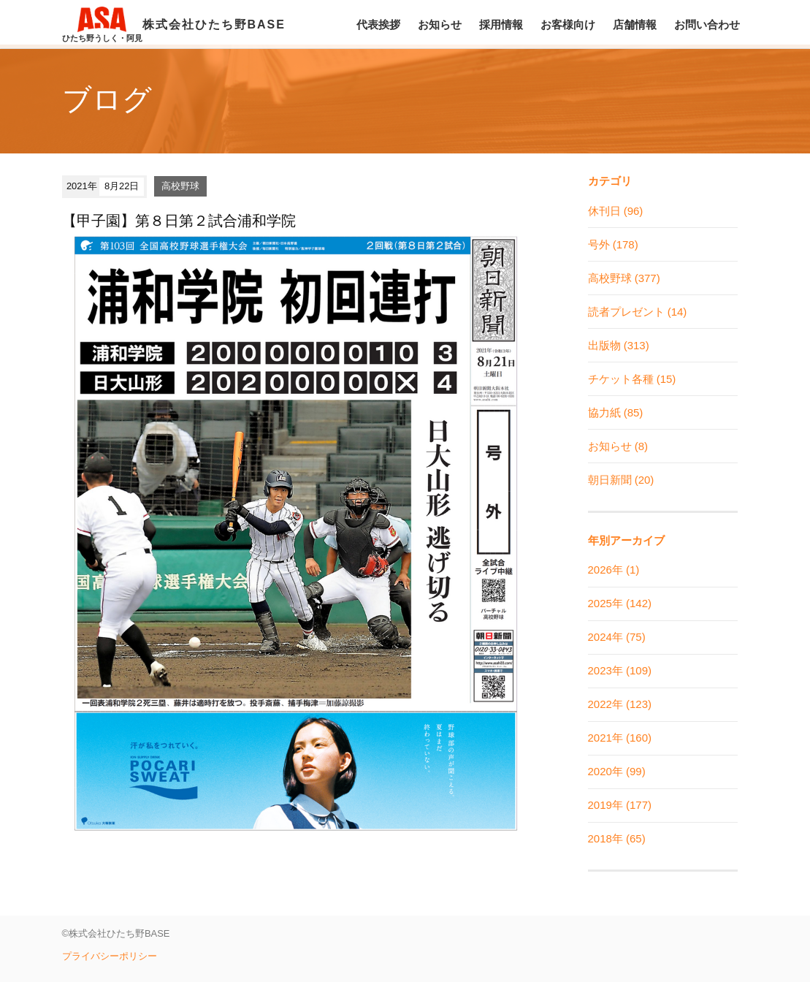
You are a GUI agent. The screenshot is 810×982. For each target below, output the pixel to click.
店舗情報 (635, 24)
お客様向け (567, 24)
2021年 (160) (620, 737)
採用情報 (501, 24)
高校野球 (180, 185)
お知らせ (440, 24)
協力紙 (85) (615, 412)
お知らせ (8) (618, 446)
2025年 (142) (620, 603)
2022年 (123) (620, 704)
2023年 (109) (620, 670)
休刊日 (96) (615, 211)
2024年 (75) (617, 637)
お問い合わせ (707, 24)
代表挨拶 (378, 24)
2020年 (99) (617, 771)
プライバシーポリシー (109, 956)
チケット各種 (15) (632, 379)
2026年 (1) (614, 569)
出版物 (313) (618, 345)
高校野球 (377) (624, 278)
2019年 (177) (620, 805)
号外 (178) (613, 244)
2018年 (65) (617, 838)
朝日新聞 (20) (621, 479)
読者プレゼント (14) (637, 311)
